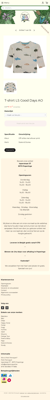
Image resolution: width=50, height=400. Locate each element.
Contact (4, 290)
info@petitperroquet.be (9, 364)
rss (25, 393)
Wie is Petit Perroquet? (9, 358)
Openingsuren (6, 284)
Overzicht (10, 150)
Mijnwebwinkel (25, 396)
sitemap (22, 393)
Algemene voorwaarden (9, 292)
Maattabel (4, 286)
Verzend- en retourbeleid (9, 288)
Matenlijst (8, 111)
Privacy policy (5, 295)
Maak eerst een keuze (25, 123)
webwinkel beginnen (33, 393)
